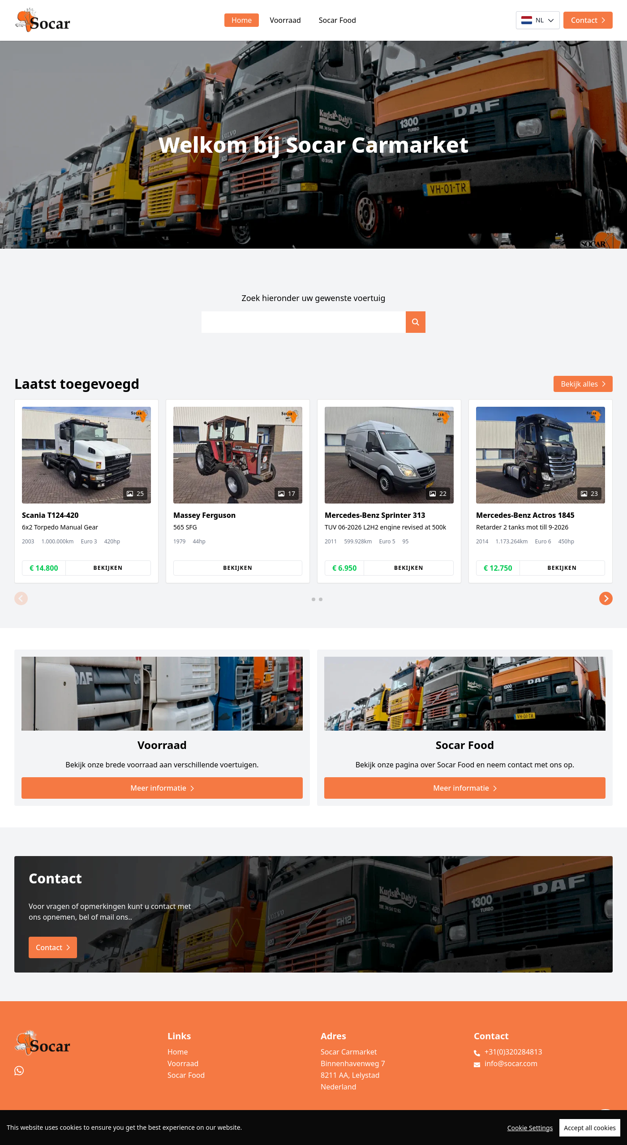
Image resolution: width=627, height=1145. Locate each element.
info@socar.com (511, 1063)
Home (242, 20)
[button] (21, 598)
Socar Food (337, 20)
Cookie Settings (530, 1137)
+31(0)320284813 (513, 1052)
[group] (86, 491)
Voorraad (285, 20)
